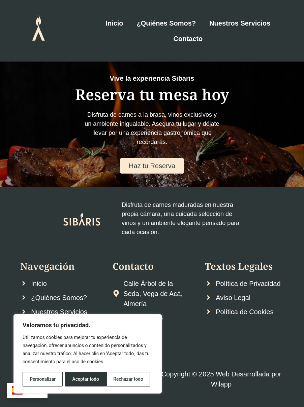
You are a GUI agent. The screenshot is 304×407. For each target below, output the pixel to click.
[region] (87, 354)
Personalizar (42, 379)
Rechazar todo (87, 379)
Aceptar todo (132, 379)
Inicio (114, 23)
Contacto (188, 38)
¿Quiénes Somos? (166, 23)
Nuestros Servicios (239, 23)
